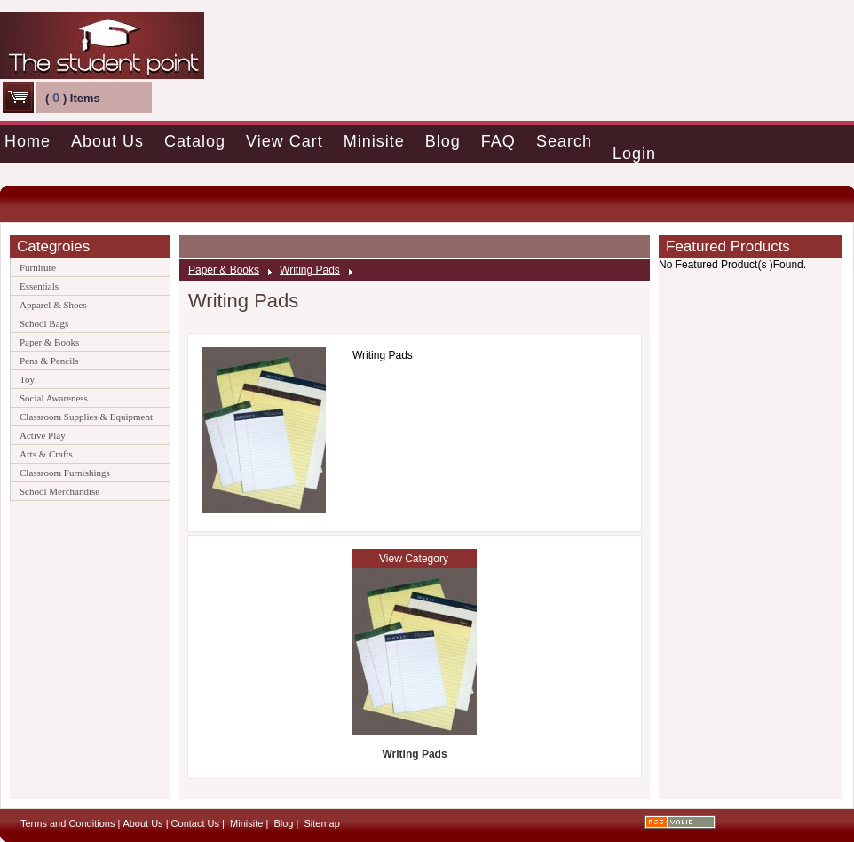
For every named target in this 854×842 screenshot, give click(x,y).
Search (564, 141)
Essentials (39, 286)
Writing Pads (310, 270)
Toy (27, 379)
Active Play (43, 435)
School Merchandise (59, 491)
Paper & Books (49, 342)
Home (27, 141)
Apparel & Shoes (53, 304)
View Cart (284, 141)
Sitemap (321, 823)
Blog (443, 141)
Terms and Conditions (67, 823)
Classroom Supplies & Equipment (86, 416)
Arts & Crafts (46, 454)
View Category (413, 558)
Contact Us (195, 823)
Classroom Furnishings (65, 472)
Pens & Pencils (49, 360)
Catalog (194, 141)
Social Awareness (54, 398)
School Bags (44, 323)
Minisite (374, 141)
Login (634, 154)
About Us (107, 141)
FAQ (498, 141)
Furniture (38, 267)
